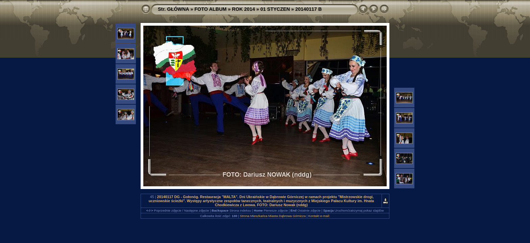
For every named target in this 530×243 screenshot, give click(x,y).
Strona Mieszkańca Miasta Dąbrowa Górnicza (273, 216)
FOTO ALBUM (210, 9)
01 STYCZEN (275, 9)
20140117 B (308, 9)
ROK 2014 (243, 9)
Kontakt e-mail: (319, 216)
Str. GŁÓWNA (173, 9)
